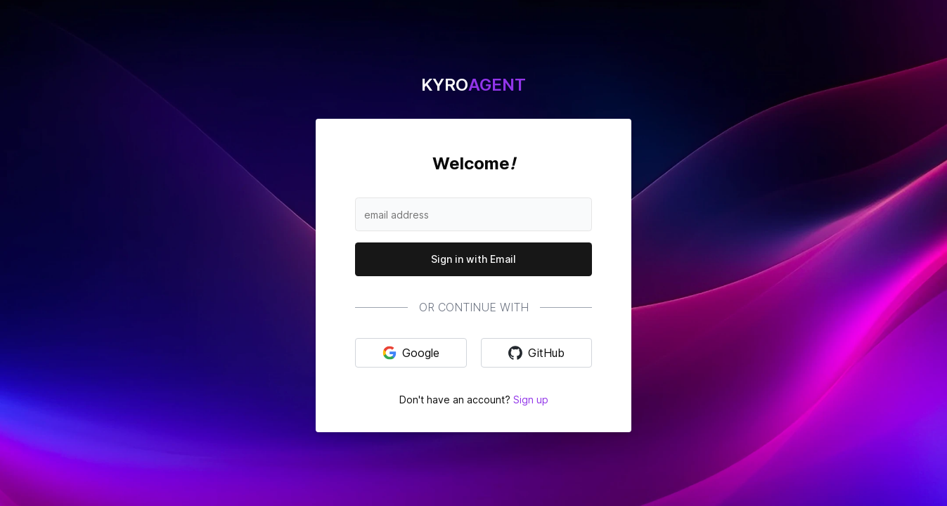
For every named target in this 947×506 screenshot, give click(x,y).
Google (410, 353)
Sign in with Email (473, 259)
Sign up (530, 400)
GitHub (536, 353)
